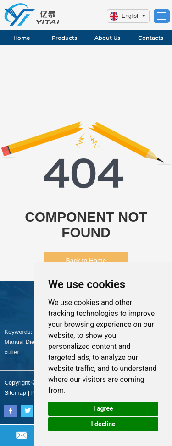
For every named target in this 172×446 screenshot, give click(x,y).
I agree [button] (103, 408)
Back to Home (86, 260)
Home (21, 37)
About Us (107, 37)
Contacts (150, 37)
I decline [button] (103, 424)
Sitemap (15, 392)
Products (64, 37)
